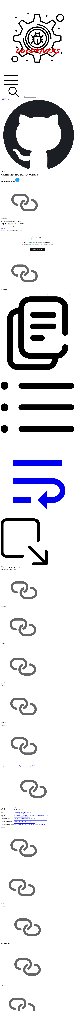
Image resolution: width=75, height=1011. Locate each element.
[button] (11, 85)
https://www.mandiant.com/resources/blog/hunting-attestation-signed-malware (19, 766)
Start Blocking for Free (37, 249)
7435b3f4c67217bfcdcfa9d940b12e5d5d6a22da (24, 819)
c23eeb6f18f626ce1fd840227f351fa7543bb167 (24, 814)
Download (3, 228)
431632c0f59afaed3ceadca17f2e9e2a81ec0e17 (24, 823)
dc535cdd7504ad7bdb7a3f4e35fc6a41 (22, 822)
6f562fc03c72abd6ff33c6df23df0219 (22, 817)
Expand (3, 646)
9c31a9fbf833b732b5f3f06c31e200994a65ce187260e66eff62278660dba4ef (30, 820)
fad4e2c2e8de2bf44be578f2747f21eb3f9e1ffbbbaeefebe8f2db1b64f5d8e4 (30, 825)
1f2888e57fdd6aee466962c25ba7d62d (22, 813)
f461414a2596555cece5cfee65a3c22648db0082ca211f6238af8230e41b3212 (31, 816)
